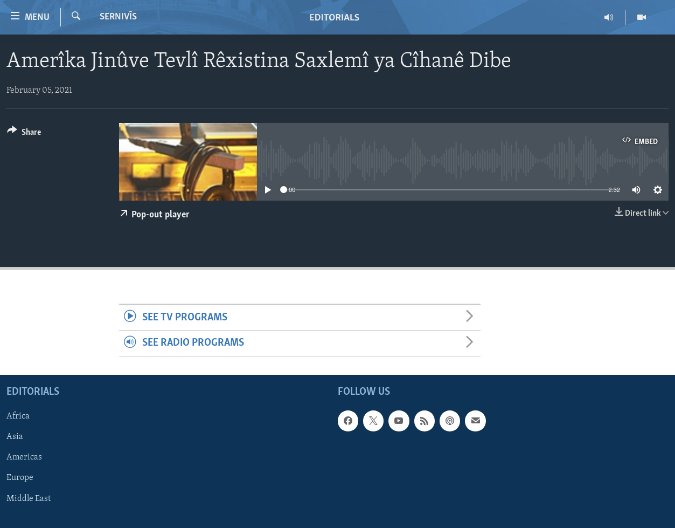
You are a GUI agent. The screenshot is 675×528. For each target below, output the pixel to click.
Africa (18, 416)
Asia (14, 437)
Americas (24, 457)
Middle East (28, 498)
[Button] (24, 134)
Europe (19, 478)
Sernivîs (118, 17)
